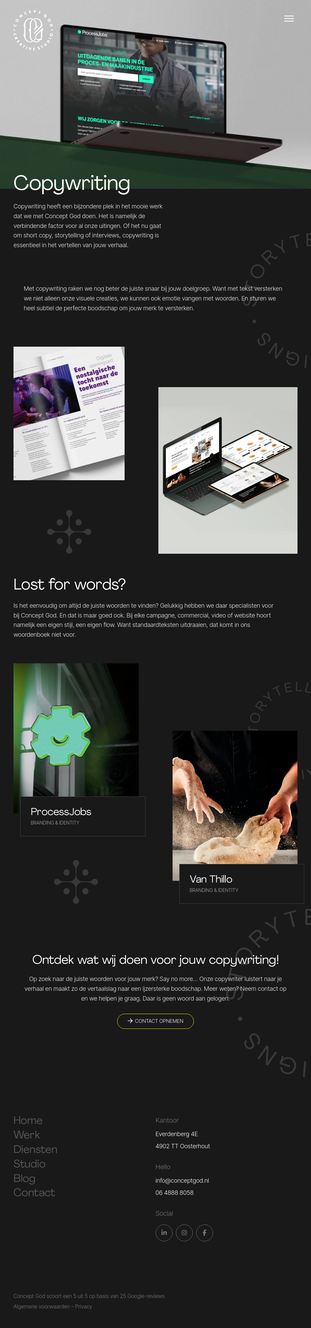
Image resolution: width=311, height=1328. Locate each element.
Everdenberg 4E (177, 1133)
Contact (34, 1193)
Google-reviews (145, 1296)
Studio (30, 1164)
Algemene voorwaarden (42, 1306)
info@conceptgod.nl (182, 1180)
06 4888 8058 (175, 1192)
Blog (24, 1179)
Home (28, 1121)
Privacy (83, 1306)
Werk (27, 1135)
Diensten (35, 1150)
